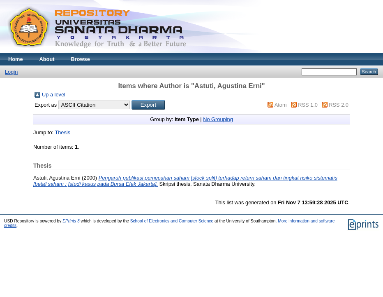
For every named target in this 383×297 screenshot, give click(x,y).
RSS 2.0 (338, 105)
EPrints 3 (71, 221)
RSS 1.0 (308, 105)
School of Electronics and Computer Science (172, 221)
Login (11, 72)
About (47, 59)
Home (15, 59)
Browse (80, 59)
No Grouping (218, 119)
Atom (281, 105)
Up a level (53, 94)
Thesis (62, 132)
